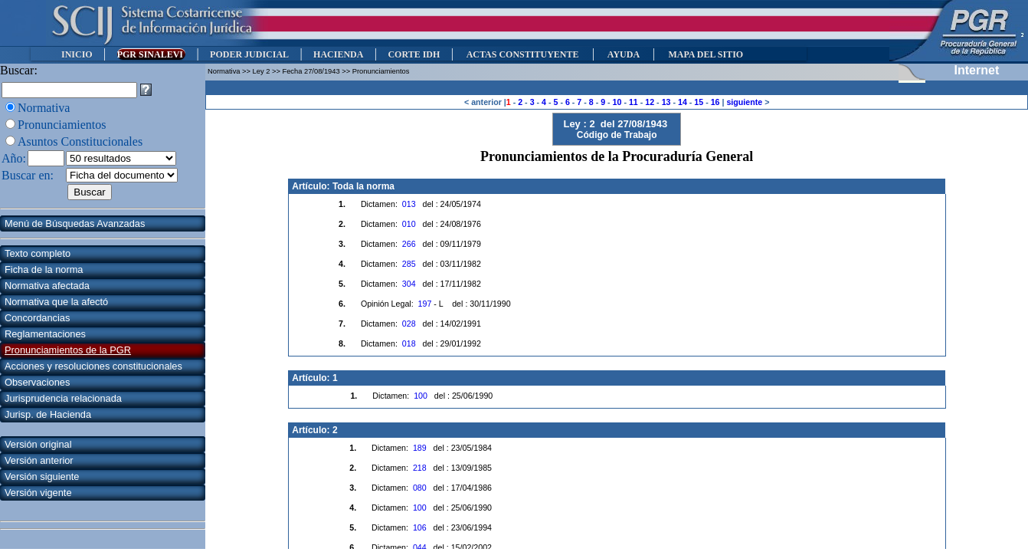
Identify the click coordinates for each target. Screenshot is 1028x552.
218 (420, 467)
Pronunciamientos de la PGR (68, 350)
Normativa (44, 107)
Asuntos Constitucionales (80, 141)
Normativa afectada (47, 285)
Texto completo (37, 253)
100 (420, 395)
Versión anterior (39, 460)
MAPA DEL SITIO (705, 54)
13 (666, 102)
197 (425, 303)
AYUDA (623, 54)
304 (409, 283)
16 (715, 102)
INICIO (77, 54)
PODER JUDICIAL (249, 54)
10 (617, 102)
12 (649, 102)
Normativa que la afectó (56, 301)
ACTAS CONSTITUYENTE (522, 54)
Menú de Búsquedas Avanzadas (75, 223)
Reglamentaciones (45, 334)
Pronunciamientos (62, 124)
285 (409, 263)
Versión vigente (38, 492)
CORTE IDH (414, 54)
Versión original (38, 444)
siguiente (744, 102)
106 (420, 527)
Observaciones (37, 382)
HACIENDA (338, 54)
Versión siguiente (42, 476)
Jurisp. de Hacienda (48, 414)
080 (420, 487)
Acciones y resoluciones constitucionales (93, 366)
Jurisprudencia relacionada (63, 398)
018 (409, 343)
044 (420, 547)
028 (409, 323)
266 (409, 243)
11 (633, 102)
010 (409, 223)
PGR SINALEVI (151, 54)
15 (698, 102)
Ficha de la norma (44, 269)
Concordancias (37, 318)
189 (420, 447)
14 (682, 102)
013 (409, 204)
